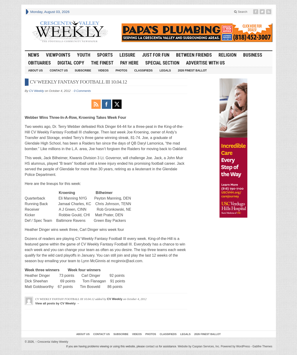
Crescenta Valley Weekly (51, 341)
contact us (151, 346)
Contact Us (59, 70)
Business (252, 55)
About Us (35, 70)
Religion (227, 55)
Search (240, 11)
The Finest (102, 63)
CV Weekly (36, 91)
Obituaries (39, 63)
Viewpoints (58, 55)
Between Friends (194, 55)
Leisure (127, 55)
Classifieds (143, 70)
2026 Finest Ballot (192, 70)
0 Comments (82, 91)
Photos (121, 70)
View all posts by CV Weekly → (57, 303)
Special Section (162, 63)
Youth (83, 55)
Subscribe (83, 70)
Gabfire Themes (262, 346)
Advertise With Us (205, 63)
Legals (165, 70)
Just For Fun (155, 55)
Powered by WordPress (235, 346)
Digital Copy (71, 63)
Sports (105, 55)
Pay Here (129, 63)
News (33, 55)
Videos (103, 70)
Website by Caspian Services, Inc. (199, 346)
